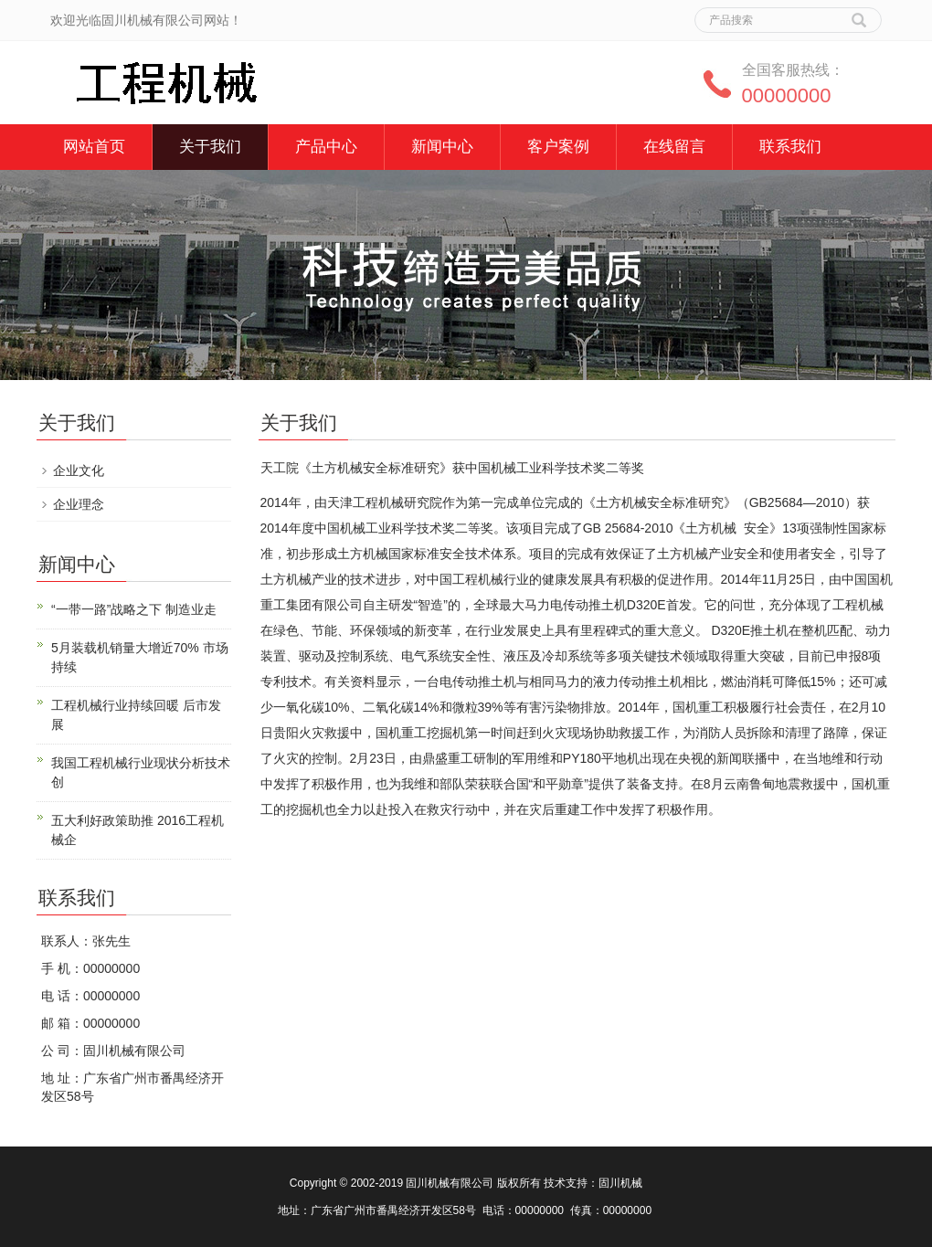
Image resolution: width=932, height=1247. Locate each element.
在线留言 (674, 146)
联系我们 (790, 146)
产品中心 (326, 146)
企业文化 (78, 470)
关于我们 (210, 146)
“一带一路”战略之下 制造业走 (134, 609)
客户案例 (558, 146)
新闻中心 (442, 146)
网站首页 (94, 146)
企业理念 (78, 504)
